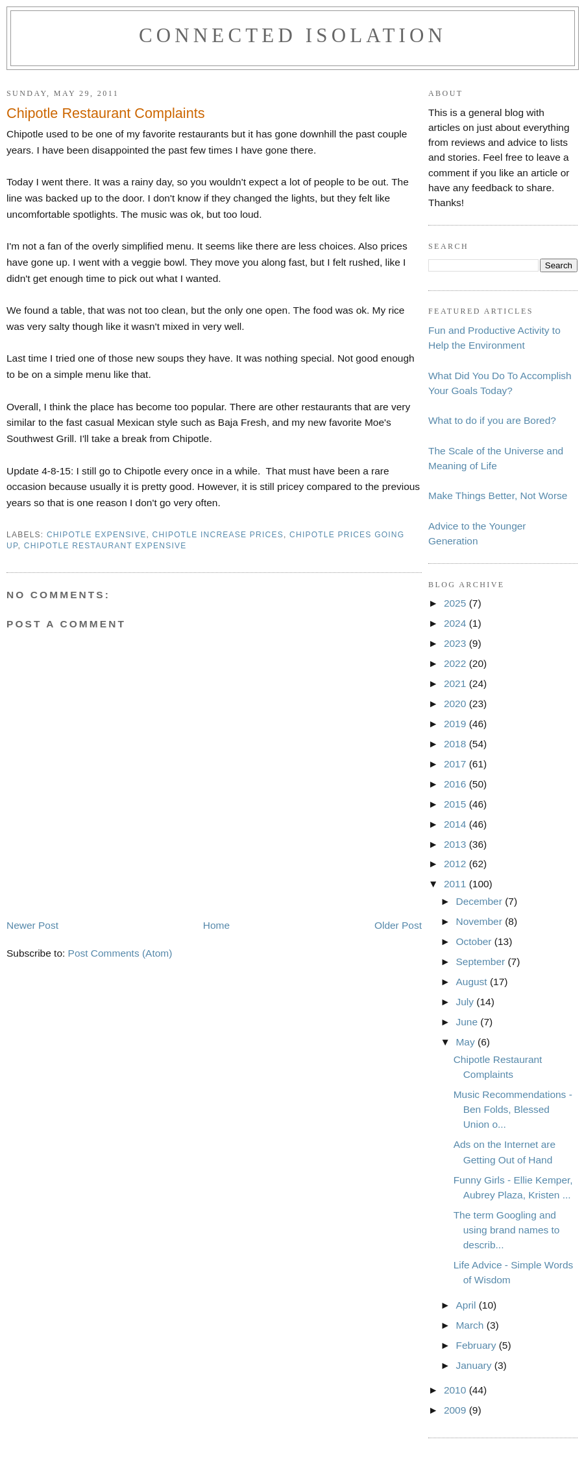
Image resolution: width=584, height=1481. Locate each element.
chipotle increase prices (218, 534)
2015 (456, 804)
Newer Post (32, 925)
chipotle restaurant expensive (105, 545)
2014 (456, 824)
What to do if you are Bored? (492, 420)
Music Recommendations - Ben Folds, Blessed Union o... (513, 1109)
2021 (456, 683)
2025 (456, 603)
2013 (456, 844)
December (480, 901)
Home (216, 925)
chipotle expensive (97, 534)
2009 (456, 1410)
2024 (456, 623)
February (477, 1345)
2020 (456, 703)
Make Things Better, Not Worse (497, 495)
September (481, 961)
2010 (456, 1389)
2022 (456, 663)
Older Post (398, 925)
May (467, 1041)
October (475, 941)
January (475, 1365)
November (480, 921)
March (471, 1325)
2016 (456, 783)
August (472, 981)
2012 (456, 863)
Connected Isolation (292, 35)
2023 (456, 643)
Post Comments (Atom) (120, 953)
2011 (456, 883)
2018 (456, 743)
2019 (456, 723)
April (467, 1305)
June (468, 1021)
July (466, 1001)
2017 (456, 763)
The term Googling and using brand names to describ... (507, 1229)
